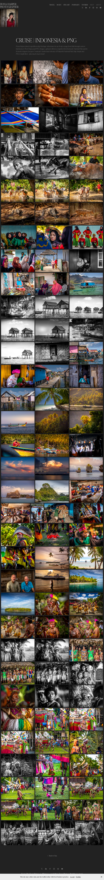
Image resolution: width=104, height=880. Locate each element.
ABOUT (98, 5)
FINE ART (66, 5)
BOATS (59, 5)
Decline (78, 877)
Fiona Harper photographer (9, 5)
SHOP (92, 5)
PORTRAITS (75, 5)
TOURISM (85, 5)
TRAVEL (52, 5)
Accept (72, 877)
